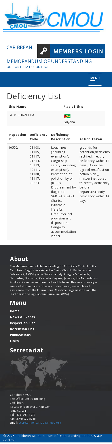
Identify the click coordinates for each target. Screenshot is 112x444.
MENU (96, 80)
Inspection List (22, 323)
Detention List (22, 329)
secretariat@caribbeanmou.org (40, 423)
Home (15, 311)
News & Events (22, 317)
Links (14, 341)
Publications (20, 335)
